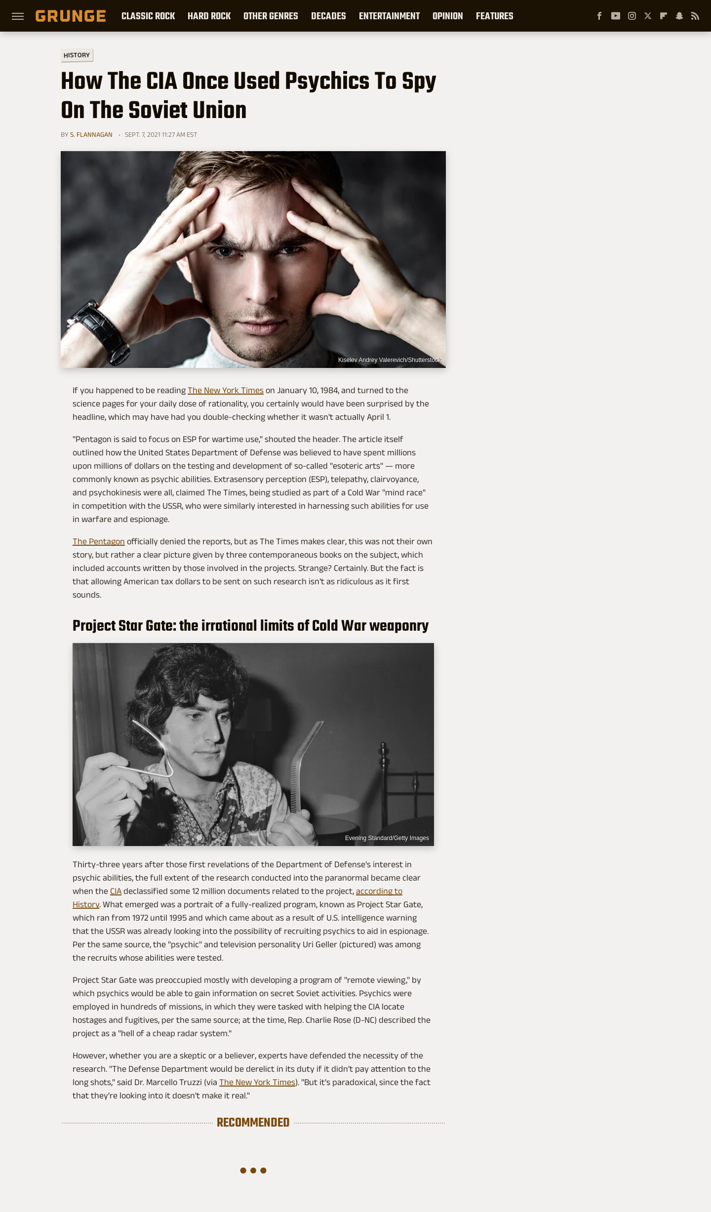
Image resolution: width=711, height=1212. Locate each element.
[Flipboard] (664, 16)
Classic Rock (148, 15)
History (77, 54)
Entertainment (389, 15)
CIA (115, 891)
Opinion (448, 15)
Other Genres (270, 15)
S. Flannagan (91, 134)
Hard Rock (209, 15)
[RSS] (695, 16)
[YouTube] (615, 16)
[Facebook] (599, 16)
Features (495, 15)
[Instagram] (632, 16)
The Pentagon (99, 541)
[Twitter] (648, 16)
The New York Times (226, 390)
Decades (328, 15)
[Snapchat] (679, 16)
